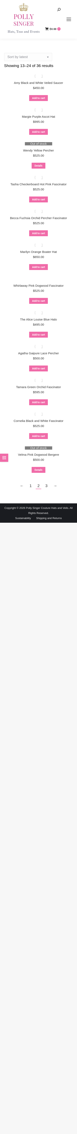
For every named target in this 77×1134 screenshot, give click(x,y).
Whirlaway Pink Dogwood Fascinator (38, 285)
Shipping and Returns (49, 518)
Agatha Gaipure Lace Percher (38, 353)
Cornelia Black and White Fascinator (38, 421)
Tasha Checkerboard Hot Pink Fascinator (38, 184)
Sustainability (23, 518)
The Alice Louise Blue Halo (38, 319)
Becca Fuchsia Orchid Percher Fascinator (38, 218)
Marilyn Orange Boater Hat (38, 252)
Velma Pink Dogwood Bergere (38, 454)
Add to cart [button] (38, 98)
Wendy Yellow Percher (38, 150)
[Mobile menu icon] (69, 19)
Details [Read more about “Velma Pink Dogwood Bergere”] (38, 470)
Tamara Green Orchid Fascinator (38, 387)
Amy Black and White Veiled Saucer (38, 83)
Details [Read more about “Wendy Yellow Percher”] (38, 165)
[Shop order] (28, 57)
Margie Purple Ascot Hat (38, 116)
